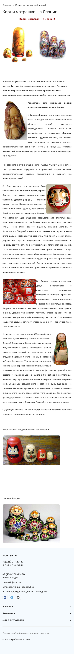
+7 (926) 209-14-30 (14, 574)
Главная (7, 5)
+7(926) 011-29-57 (13, 561)
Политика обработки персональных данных (26, 633)
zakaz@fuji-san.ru (12, 582)
